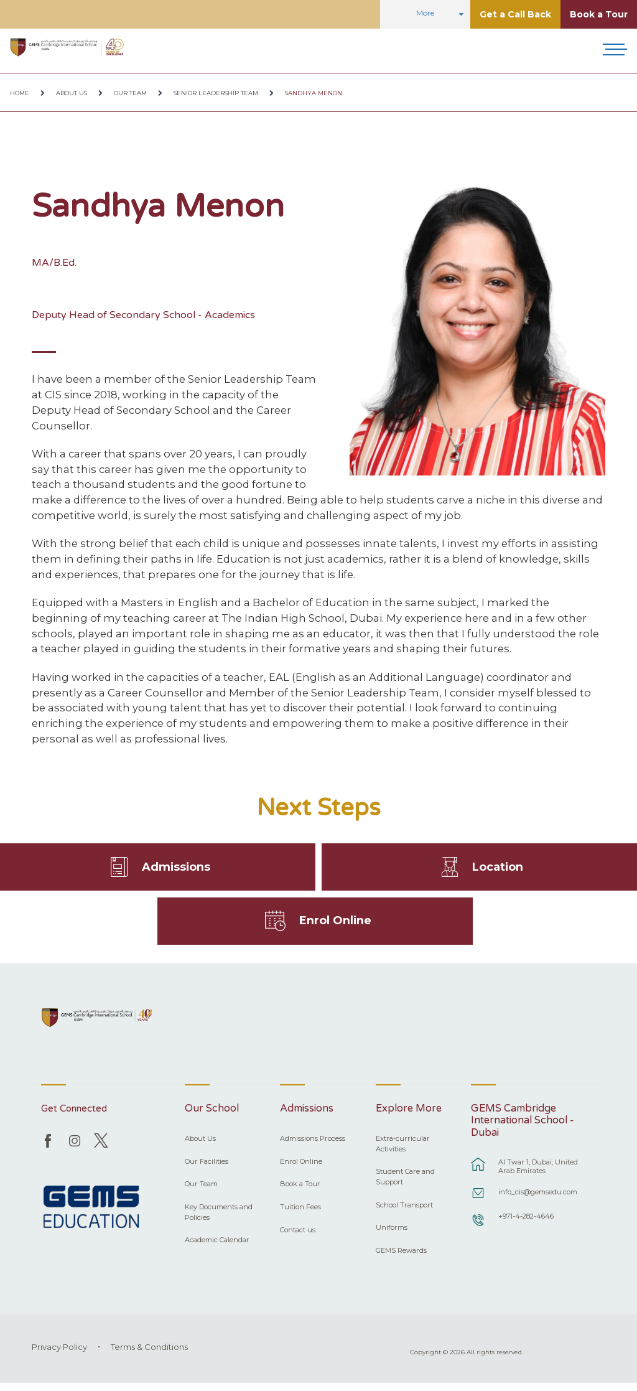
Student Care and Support (405, 1184)
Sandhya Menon (313, 93)
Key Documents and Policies (219, 1220)
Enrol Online (335, 926)
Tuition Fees (300, 1215)
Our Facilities (206, 1169)
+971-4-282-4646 (526, 1224)
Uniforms (391, 1235)
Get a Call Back (515, 14)
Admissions (176, 868)
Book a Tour (599, 14)
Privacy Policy (59, 1355)
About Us (71, 93)
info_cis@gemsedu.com (537, 1200)
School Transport (404, 1213)
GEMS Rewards (401, 1258)
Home (19, 93)
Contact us (297, 1238)
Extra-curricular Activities (403, 1151)
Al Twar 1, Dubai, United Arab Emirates (538, 1174)
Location (497, 868)
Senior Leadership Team (216, 93)
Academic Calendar (217, 1247)
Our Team (130, 93)
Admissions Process (312, 1146)
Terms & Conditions (149, 1355)
